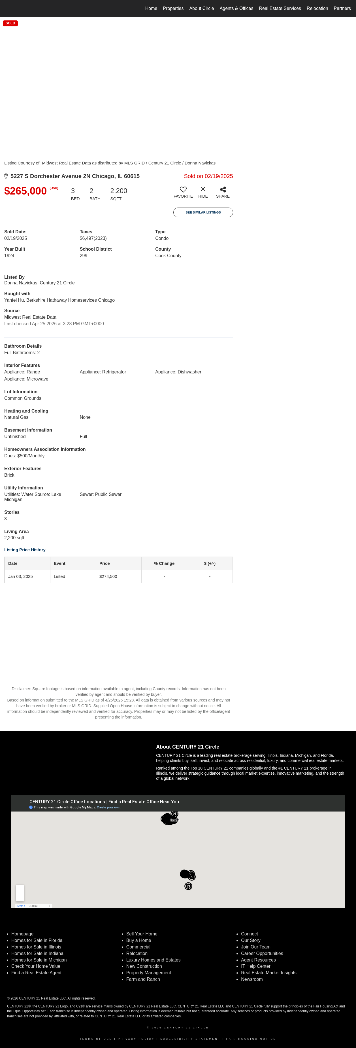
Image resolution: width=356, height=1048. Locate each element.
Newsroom (252, 979)
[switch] (183, 194)
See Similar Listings (203, 212)
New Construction (144, 966)
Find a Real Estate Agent (36, 972)
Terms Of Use (96, 1039)
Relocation (317, 8)
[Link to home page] (7, 8)
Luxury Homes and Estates (153, 960)
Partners (342, 8)
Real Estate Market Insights (269, 972)
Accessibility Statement (190, 1039)
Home (151, 8)
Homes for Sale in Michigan (39, 960)
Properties (173, 8)
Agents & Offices (236, 8)
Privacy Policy (136, 1039)
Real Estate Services (280, 8)
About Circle (201, 8)
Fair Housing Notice (251, 1039)
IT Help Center (255, 966)
